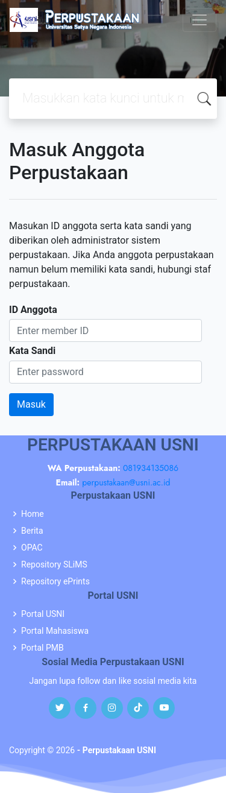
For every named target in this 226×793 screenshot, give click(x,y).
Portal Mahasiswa (55, 631)
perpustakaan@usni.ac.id (126, 482)
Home (32, 514)
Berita (32, 530)
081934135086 (150, 468)
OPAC (32, 547)
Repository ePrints (55, 581)
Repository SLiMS (54, 564)
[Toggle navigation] (199, 20)
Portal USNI (42, 614)
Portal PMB (42, 647)
